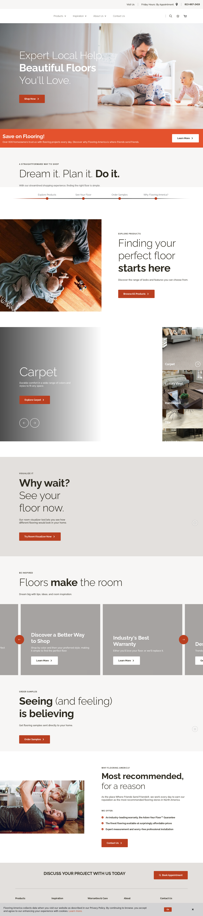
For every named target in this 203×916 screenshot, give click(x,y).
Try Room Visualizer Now (40, 536)
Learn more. (75, 911)
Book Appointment (171, 877)
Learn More (185, 138)
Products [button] (76, 16)
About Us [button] (116, 16)
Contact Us (135, 16)
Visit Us (131, 4)
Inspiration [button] (96, 16)
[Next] (183, 639)
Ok (168, 909)
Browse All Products (136, 293)
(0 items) (185, 16)
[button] (170, 16)
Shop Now (32, 98)
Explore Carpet (35, 399)
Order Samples (34, 739)
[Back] (19, 639)
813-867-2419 (192, 4)
